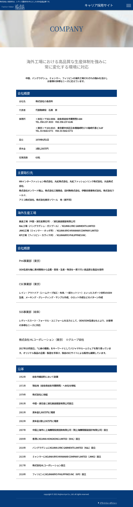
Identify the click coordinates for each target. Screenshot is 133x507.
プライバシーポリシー (108, 503)
